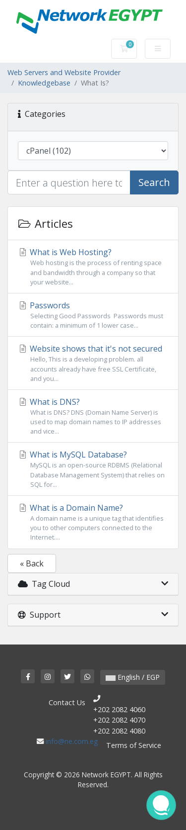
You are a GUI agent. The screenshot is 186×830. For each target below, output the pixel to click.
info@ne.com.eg (72, 741)
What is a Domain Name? (93, 522)
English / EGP (133, 677)
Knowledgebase (44, 83)
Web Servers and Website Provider (64, 72)
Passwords (93, 315)
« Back (32, 563)
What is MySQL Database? (93, 469)
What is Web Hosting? (93, 267)
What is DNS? (93, 416)
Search (154, 182)
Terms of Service (133, 745)
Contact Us (67, 702)
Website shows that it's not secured (93, 363)
